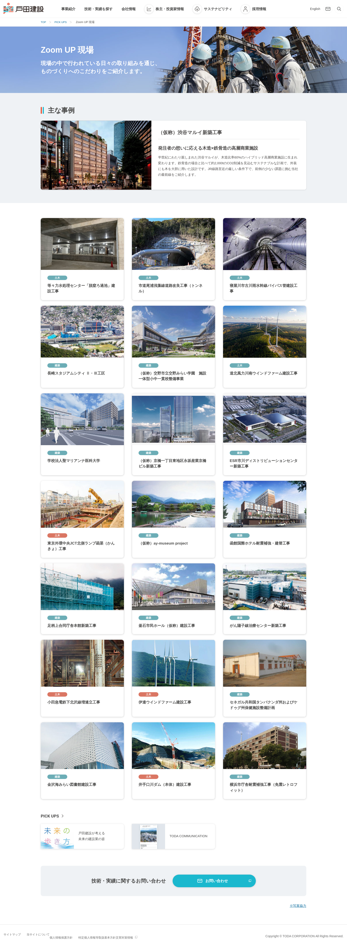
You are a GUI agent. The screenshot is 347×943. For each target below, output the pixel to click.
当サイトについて (43, 936)
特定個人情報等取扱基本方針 (118, 936)
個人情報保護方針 (77, 936)
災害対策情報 (156, 936)
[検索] (339, 8)
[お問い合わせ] (328, 8)
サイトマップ (13, 936)
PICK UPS (50, 816)
